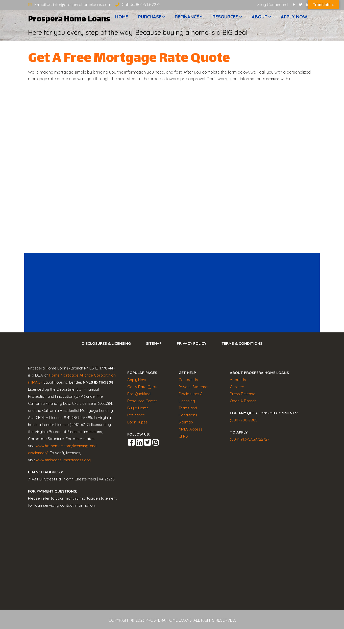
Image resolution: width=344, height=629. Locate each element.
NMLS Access (190, 429)
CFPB (183, 436)
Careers (237, 386)
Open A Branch (243, 400)
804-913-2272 (148, 4)
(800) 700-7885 (243, 420)
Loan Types (137, 422)
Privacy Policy (191, 343)
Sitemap (154, 343)
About (259, 17)
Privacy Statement (195, 386)
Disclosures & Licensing (106, 343)
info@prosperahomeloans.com (82, 4)
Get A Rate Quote (143, 386)
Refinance (187, 17)
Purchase (149, 17)
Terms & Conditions (242, 343)
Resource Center (142, 400)
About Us (238, 379)
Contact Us (188, 379)
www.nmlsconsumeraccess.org (63, 460)
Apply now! (294, 17)
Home (121, 17)
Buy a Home (138, 408)
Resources (225, 17)
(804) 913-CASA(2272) (249, 439)
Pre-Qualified (139, 393)
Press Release (242, 393)
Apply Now (136, 379)
